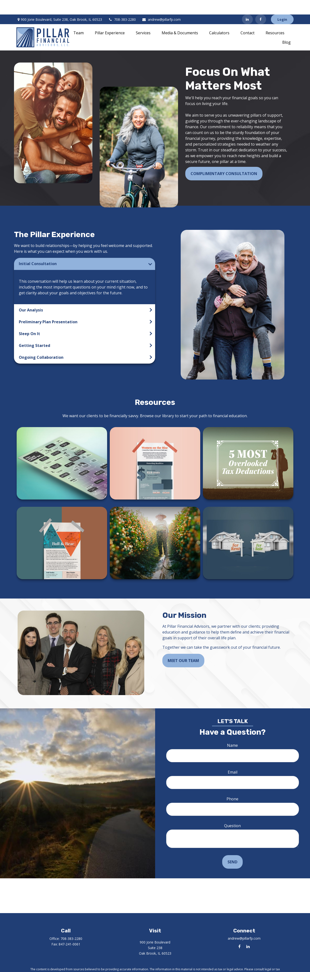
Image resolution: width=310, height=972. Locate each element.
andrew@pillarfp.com (161, 5)
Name (232, 730)
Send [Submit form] (232, 847)
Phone (232, 784)
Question (232, 811)
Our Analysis (31, 295)
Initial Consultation (38, 249)
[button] (78, 18)
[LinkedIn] (247, 5)
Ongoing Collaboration (41, 342)
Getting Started (34, 331)
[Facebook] (260, 5)
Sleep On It (29, 319)
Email (232, 757)
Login (282, 5)
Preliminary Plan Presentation (48, 307)
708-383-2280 (122, 5)
